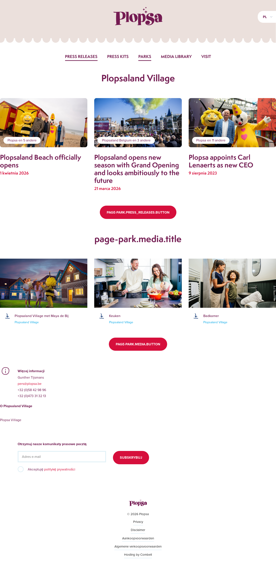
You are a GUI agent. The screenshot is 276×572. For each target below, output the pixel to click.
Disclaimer (138, 530)
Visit (206, 56)
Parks (144, 56)
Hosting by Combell (138, 554)
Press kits (118, 56)
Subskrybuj (131, 457)
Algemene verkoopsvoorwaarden (138, 546)
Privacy (138, 521)
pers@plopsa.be (30, 383)
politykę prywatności (59, 469)
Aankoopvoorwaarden (138, 538)
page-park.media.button (138, 344)
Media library (176, 56)
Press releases (81, 56)
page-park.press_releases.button (138, 212)
